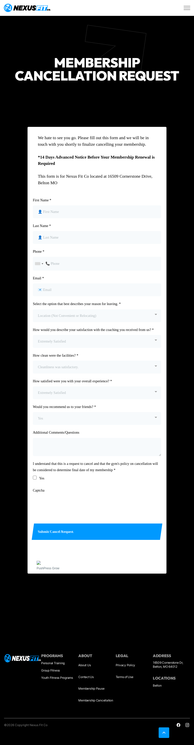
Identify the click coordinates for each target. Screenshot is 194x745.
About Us (84, 665)
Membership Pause (91, 688)
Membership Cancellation (95, 700)
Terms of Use (124, 677)
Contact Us (86, 677)
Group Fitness (50, 670)
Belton (157, 685)
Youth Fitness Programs (57, 678)
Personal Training (53, 663)
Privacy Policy (125, 665)
